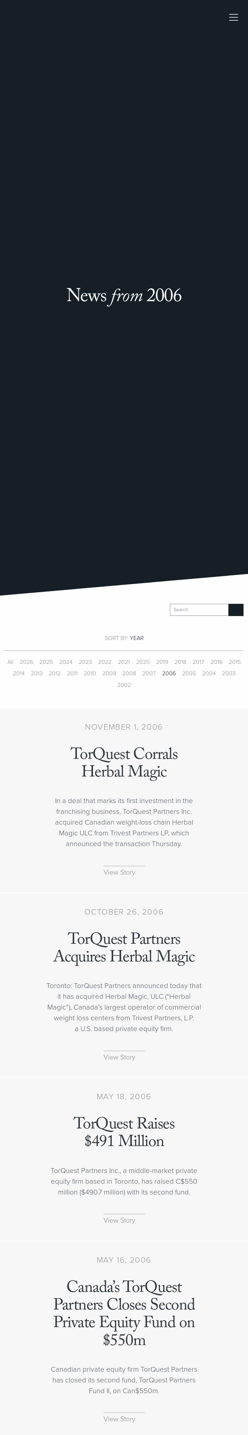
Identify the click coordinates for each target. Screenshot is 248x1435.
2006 (169, 673)
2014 (19, 673)
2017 (198, 662)
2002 (124, 685)
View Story (119, 872)
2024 (65, 662)
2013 (36, 673)
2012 (55, 673)
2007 (149, 673)
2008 (129, 673)
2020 (143, 662)
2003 (228, 673)
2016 (217, 662)
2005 (189, 673)
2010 (90, 673)
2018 (180, 662)
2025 (46, 662)
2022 (105, 662)
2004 (209, 673)
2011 (72, 673)
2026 (26, 662)
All (10, 662)
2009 (109, 673)
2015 (235, 662)
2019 (162, 662)
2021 (124, 662)
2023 (85, 662)
